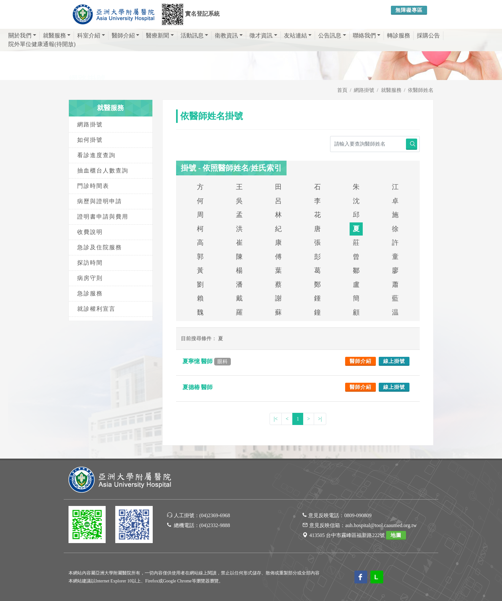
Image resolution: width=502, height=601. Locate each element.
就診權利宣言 (96, 309)
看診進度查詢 (96, 155)
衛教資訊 (229, 35)
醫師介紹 (126, 35)
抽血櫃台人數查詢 (102, 170)
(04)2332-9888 (214, 525)
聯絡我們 (367, 35)
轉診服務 (398, 35)
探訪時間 (90, 263)
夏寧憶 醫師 (206, 361)
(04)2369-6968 (214, 515)
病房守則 (90, 278)
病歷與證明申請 (99, 201)
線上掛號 (394, 361)
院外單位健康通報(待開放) (42, 44)
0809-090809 (357, 515)
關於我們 (22, 35)
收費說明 (90, 232)
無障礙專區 (409, 10)
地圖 (396, 535)
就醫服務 (57, 35)
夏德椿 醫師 (198, 387)
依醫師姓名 (420, 90)
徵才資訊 (263, 35)
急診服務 (90, 293)
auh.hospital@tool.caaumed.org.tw (381, 525)
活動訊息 (194, 35)
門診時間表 (93, 186)
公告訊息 (332, 35)
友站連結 (298, 35)
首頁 (342, 90)
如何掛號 (90, 140)
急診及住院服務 (99, 247)
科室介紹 (91, 35)
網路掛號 (364, 90)
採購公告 (428, 35)
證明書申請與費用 (102, 216)
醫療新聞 (160, 35)
